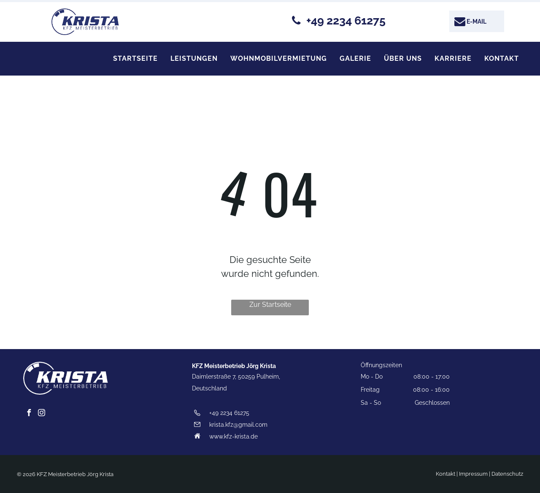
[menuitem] (135, 58)
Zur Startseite (270, 305)
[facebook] (28, 413)
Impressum (473, 474)
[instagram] (41, 413)
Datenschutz (507, 474)
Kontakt (445, 474)
